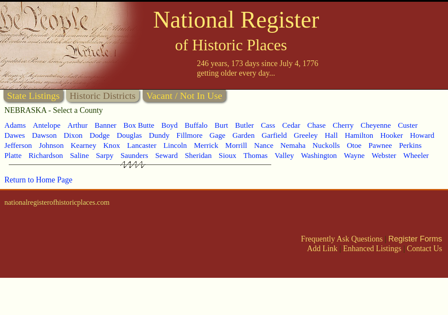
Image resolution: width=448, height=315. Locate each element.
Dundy (159, 135)
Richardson (45, 155)
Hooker (391, 135)
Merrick (206, 145)
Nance (263, 145)
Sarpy (104, 155)
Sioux (227, 155)
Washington (319, 155)
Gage (217, 135)
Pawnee (380, 145)
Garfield (274, 135)
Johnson (51, 145)
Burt (221, 125)
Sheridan (198, 155)
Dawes (14, 135)
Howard (422, 135)
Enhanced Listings (372, 248)
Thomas (255, 155)
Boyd (169, 125)
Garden (243, 135)
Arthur (77, 125)
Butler (244, 125)
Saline (79, 155)
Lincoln (175, 145)
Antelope (46, 125)
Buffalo (196, 125)
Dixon (73, 135)
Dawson (44, 135)
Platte (12, 155)
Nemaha (293, 145)
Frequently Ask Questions (342, 238)
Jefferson (18, 145)
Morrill (236, 145)
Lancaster (141, 145)
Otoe (354, 145)
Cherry (343, 125)
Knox (111, 145)
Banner (105, 125)
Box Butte (138, 125)
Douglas (129, 135)
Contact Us (424, 248)
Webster (383, 155)
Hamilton (359, 135)
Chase (316, 125)
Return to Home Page (38, 179)
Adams (15, 125)
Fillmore (189, 135)
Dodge (100, 135)
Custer (407, 125)
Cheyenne (375, 125)
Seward (166, 155)
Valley (284, 155)
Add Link (322, 248)
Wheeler (416, 155)
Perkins (410, 145)
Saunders (134, 155)
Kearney (83, 145)
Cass (268, 125)
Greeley (306, 135)
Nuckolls (326, 145)
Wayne (354, 155)
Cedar (291, 125)
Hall (331, 135)
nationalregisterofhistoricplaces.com (56, 202)
